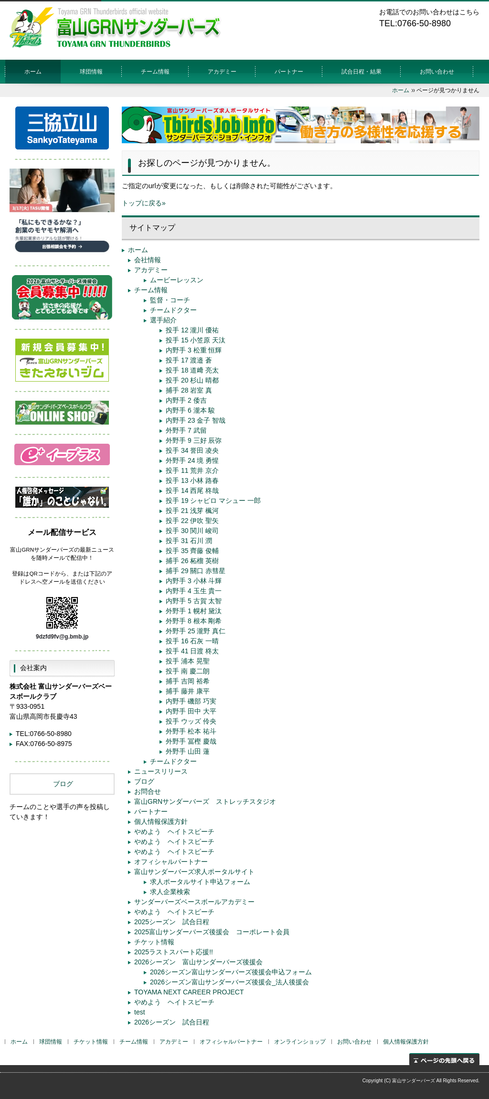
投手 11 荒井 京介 (192, 470)
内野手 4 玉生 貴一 (194, 591)
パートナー (289, 71)
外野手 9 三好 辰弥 (194, 440)
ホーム (33, 71)
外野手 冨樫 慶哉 (191, 741)
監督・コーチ (170, 300)
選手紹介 (163, 320)
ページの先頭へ (444, 1059)
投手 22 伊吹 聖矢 (192, 520)
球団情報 (91, 71)
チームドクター (173, 310)
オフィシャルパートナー (171, 861)
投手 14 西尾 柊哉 (192, 490)
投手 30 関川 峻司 (192, 530)
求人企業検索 (170, 892)
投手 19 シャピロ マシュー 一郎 (213, 500)
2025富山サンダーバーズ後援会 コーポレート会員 (211, 932)
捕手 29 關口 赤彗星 (195, 571)
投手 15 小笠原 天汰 (195, 340)
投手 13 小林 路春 (192, 480)
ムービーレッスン (176, 280)
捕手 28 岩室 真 (189, 390)
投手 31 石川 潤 (189, 540)
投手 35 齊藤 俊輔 (192, 551)
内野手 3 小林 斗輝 (194, 581)
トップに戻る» (144, 203)
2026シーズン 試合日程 (171, 1022)
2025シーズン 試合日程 (171, 922)
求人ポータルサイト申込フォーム (200, 882)
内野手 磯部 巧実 (191, 701)
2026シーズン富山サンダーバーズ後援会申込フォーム (231, 972)
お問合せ (147, 791)
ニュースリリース (161, 771)
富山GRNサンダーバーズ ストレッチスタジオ (205, 801)
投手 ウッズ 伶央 (191, 721)
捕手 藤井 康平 (188, 691)
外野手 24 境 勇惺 (192, 460)
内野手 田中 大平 (191, 711)
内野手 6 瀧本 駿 (190, 410)
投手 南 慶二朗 (188, 671)
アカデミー (222, 71)
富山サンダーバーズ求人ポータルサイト (194, 871)
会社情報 (147, 260)
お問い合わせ (437, 71)
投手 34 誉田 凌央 (192, 450)
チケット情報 (154, 942)
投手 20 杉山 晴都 (192, 380)
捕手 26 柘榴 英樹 (192, 561)
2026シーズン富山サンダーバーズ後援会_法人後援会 (229, 982)
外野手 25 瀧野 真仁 (195, 631)
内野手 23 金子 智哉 (195, 420)
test (139, 1012)
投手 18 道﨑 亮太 (192, 370)
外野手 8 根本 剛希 (194, 621)
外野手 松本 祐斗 (191, 731)
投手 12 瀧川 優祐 (192, 330)
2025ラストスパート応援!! (173, 952)
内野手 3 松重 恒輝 (194, 350)
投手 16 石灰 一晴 (192, 641)
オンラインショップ (300, 1041)
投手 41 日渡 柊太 (192, 651)
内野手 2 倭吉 (186, 400)
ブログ (144, 781)
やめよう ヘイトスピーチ (174, 831)
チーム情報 (151, 290)
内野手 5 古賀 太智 (194, 601)
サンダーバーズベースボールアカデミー (194, 902)
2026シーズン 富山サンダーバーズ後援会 (198, 962)
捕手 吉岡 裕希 (188, 681)
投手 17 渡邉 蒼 (189, 360)
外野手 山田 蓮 (188, 751)
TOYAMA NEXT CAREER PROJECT (189, 992)
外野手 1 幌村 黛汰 (194, 611)
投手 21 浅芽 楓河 (192, 510)
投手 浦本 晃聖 (188, 661)
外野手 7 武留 (186, 430)
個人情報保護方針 (161, 821)
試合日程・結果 (361, 71)
